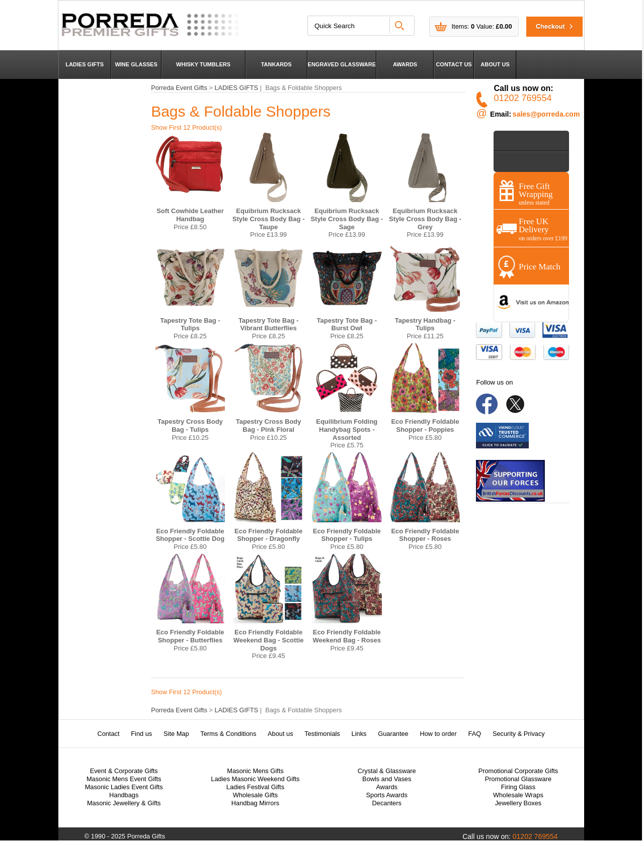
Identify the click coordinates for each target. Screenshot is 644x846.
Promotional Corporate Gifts (518, 771)
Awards (386, 787)
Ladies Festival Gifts (255, 787)
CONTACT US (453, 64)
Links (359, 733)
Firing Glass (518, 787)
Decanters (386, 803)
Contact (108, 733)
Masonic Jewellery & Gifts (124, 803)
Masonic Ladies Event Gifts (124, 787)
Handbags (123, 795)
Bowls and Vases (386, 779)
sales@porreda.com (546, 114)
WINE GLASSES (136, 64)
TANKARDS (276, 64)
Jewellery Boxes (518, 803)
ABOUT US (494, 64)
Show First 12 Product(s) (186, 127)
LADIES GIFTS (84, 64)
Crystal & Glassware (387, 771)
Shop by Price (521, 140)
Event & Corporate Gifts (124, 771)
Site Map (176, 733)
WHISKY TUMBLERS (203, 64)
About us (280, 733)
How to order (438, 733)
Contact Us (517, 161)
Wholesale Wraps (518, 795)
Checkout (548, 26)
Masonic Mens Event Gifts (124, 779)
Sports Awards (387, 795)
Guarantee (393, 733)
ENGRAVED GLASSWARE (342, 64)
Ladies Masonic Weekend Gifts (255, 779)
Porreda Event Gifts (179, 87)
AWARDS (405, 64)
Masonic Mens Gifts (255, 771)
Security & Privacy (519, 733)
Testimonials (322, 733)
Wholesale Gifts (255, 795)
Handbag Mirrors (255, 803)
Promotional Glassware (518, 779)
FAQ (474, 733)
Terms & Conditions (228, 733)
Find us (141, 733)
